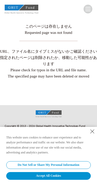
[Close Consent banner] (92, 131)
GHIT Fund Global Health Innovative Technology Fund (21, 10)
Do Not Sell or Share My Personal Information (48, 165)
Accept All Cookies (48, 175)
